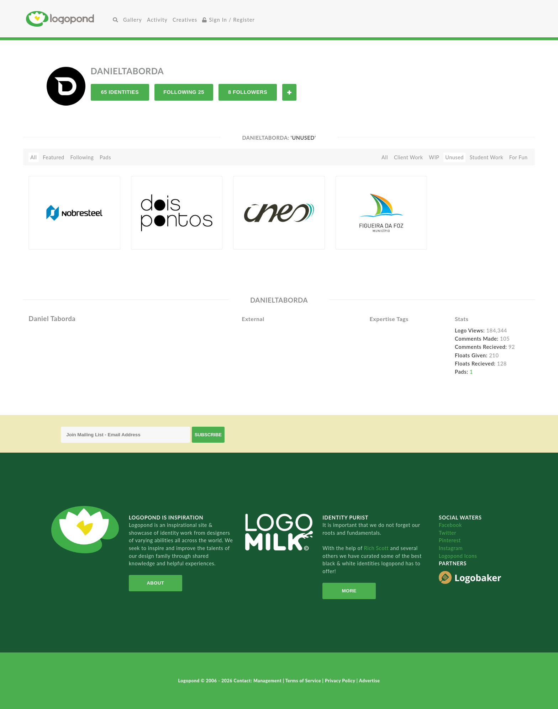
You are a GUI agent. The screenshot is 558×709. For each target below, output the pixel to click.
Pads (105, 157)
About (155, 583)
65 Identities (120, 92)
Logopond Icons (458, 556)
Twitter (447, 533)
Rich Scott (377, 548)
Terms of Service (303, 680)
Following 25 (183, 92)
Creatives (185, 20)
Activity (157, 20)
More (349, 590)
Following (82, 157)
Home (68, 19)
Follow (289, 92)
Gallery (132, 20)
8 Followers (247, 92)
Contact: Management (258, 680)
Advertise (369, 680)
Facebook (450, 525)
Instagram (451, 548)
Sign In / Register (228, 20)
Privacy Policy (341, 680)
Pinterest (450, 540)
